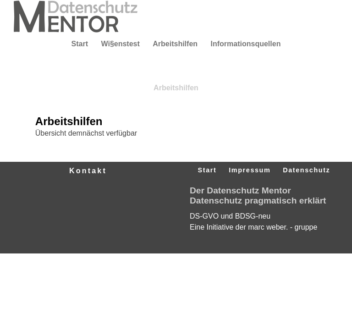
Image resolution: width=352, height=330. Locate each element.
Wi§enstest (120, 44)
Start (80, 44)
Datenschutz (306, 170)
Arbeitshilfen (175, 44)
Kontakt (88, 171)
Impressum (249, 170)
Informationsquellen (246, 44)
